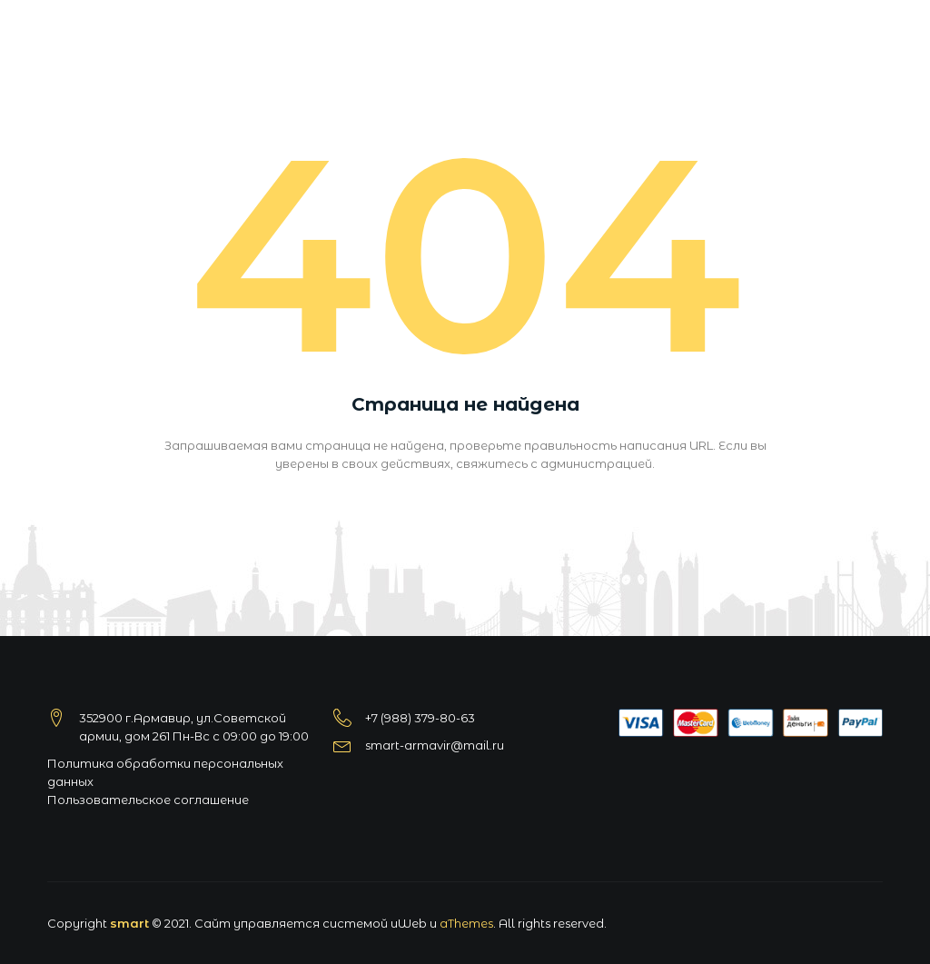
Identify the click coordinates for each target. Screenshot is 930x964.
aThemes (466, 923)
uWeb (409, 923)
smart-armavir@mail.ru (434, 745)
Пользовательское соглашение (148, 799)
